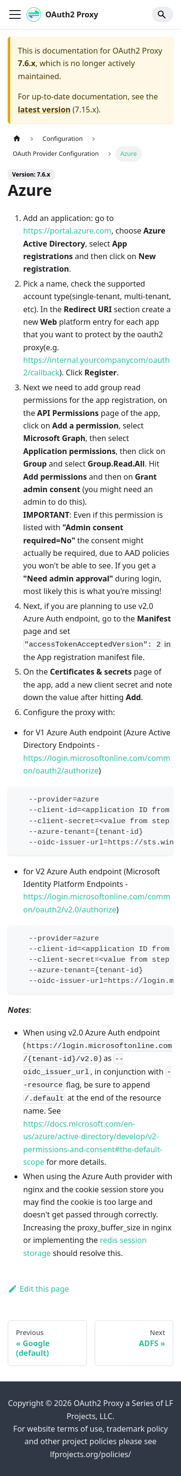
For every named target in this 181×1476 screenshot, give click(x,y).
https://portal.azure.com (67, 230)
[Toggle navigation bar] (15, 14)
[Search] (162, 14)
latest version (44, 109)
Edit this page (38, 1288)
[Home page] (17, 138)
